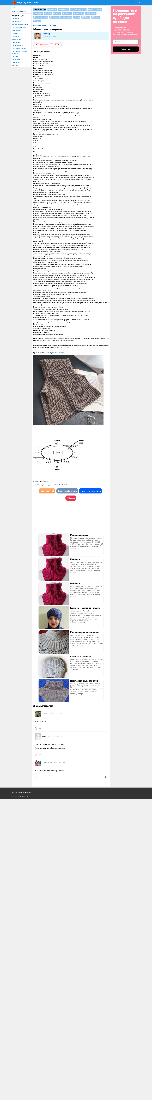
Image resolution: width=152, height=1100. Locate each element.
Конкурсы (15, 65)
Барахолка (15, 36)
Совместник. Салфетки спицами (20, 52)
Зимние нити (16, 31)
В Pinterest (70, 498)
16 (38, 485)
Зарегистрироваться (19, 11)
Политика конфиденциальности (21, 792)
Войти (14, 8)
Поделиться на (90, 491)
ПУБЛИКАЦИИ (65, 347)
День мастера (16, 43)
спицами (44, 481)
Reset (57, 45)
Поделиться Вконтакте (67, 491)
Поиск (137, 2)
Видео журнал (16, 21)
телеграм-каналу (58, 353)
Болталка (15, 34)
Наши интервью (17, 45)
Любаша (45, 763)
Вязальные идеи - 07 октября (44, 25)
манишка (36, 481)
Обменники (16, 63)
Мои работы (16, 19)
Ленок (44, 714)
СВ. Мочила (16, 59)
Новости (15, 57)
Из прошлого (16, 40)
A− (37, 45)
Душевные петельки (19, 28)
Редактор (46, 34)
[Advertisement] (52, 520)
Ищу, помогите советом (20, 25)
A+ (51, 45)
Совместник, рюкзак (19, 49)
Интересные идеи (18, 16)
